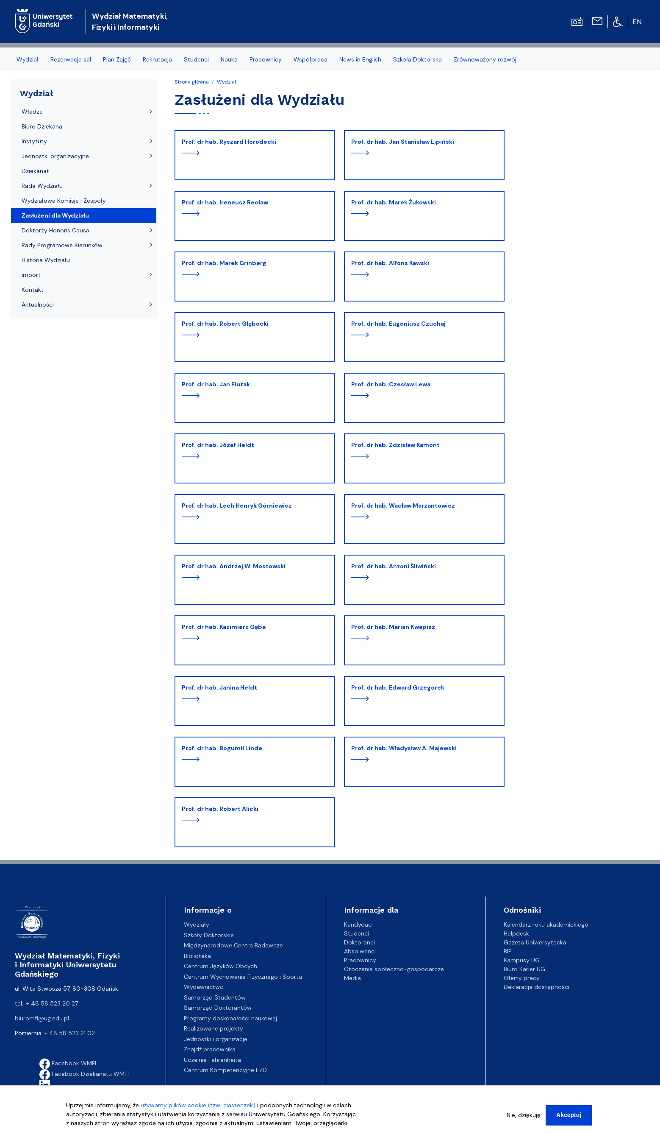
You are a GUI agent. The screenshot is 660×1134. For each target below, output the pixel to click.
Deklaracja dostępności (536, 987)
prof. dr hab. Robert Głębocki (225, 323)
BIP (508, 951)
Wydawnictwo (204, 987)
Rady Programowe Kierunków (62, 245)
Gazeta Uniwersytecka (535, 942)
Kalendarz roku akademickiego (546, 924)
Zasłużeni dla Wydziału (55, 215)
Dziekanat (35, 171)
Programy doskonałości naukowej (230, 1018)
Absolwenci (360, 951)
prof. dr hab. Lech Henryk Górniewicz (237, 505)
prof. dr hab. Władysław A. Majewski (404, 748)
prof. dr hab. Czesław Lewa (390, 384)
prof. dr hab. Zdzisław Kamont (395, 445)
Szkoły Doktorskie (209, 935)
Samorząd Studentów (215, 997)
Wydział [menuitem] (28, 59)
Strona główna (192, 81)
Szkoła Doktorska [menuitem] (417, 59)
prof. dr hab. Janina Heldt (219, 687)
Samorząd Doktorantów (218, 1007)
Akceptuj (568, 1115)
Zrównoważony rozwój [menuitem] (485, 59)
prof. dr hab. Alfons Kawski (390, 263)
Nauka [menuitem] (229, 59)
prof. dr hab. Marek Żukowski (393, 202)
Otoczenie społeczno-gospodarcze (394, 969)
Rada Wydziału (42, 186)
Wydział (226, 81)
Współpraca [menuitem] (310, 59)
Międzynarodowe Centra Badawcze (233, 945)
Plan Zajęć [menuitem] (117, 59)
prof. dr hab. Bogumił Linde (222, 748)
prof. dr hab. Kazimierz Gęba (224, 627)
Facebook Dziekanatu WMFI (84, 1074)
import (31, 275)
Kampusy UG (522, 960)
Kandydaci (358, 924)
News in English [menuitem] (360, 59)
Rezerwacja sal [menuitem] (70, 59)
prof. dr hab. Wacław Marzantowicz (403, 505)
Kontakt (33, 289)
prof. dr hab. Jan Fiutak (216, 384)
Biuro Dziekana (42, 126)
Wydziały (196, 924)
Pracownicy (360, 960)
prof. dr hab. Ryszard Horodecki (229, 141)
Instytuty (34, 141)
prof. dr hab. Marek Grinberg (224, 263)
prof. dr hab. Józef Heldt (218, 445)
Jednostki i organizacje (215, 1039)
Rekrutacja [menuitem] (157, 59)
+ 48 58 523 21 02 (69, 1033)
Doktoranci (359, 942)
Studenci (356, 933)
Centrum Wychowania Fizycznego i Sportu (243, 976)
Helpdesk (516, 933)
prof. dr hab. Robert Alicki (220, 809)
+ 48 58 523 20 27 (52, 1003)
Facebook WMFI (67, 1063)
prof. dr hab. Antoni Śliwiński (393, 566)
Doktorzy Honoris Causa (55, 230)
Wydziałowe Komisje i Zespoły (64, 200)
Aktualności (38, 304)
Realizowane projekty (213, 1028)
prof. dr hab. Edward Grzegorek (397, 687)
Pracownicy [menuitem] (266, 59)
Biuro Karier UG (524, 969)
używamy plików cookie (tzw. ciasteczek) (198, 1106)
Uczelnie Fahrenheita (212, 1060)
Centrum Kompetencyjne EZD (225, 1070)
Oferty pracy (522, 978)
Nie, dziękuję (524, 1116)
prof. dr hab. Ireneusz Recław (225, 202)
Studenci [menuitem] (196, 59)
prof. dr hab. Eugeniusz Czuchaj (398, 323)
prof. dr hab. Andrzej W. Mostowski (234, 566)
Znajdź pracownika (210, 1049)
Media (352, 978)
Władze (32, 111)
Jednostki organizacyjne (55, 156)
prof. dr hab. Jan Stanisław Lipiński (402, 141)
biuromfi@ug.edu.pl (42, 1018)
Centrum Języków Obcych (220, 966)
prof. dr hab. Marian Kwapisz (393, 627)
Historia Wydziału (46, 260)
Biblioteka (197, 956)
